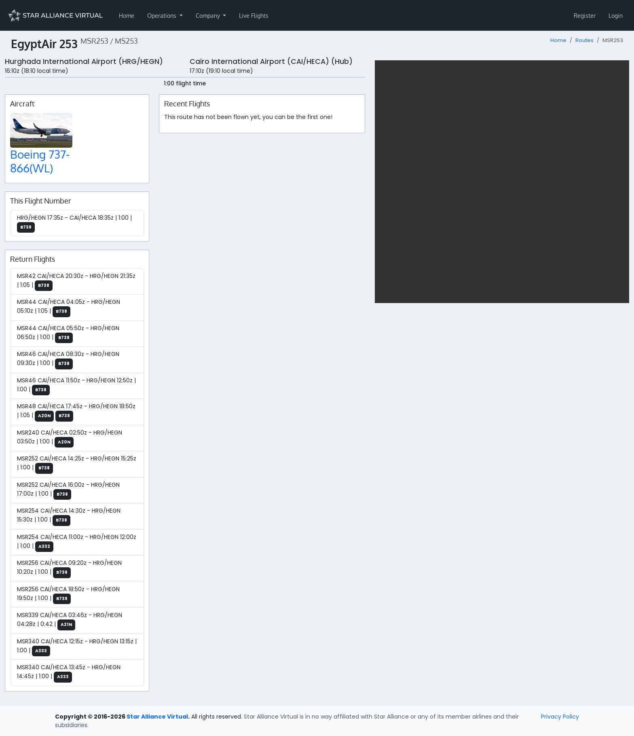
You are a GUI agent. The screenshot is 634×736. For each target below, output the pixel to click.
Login (616, 15)
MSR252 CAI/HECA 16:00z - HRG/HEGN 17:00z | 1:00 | (68, 490)
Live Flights (253, 15)
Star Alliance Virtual (157, 717)
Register (585, 15)
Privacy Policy (560, 717)
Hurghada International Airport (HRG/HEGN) (84, 61)
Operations (162, 15)
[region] (502, 181)
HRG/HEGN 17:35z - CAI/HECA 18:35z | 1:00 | (74, 223)
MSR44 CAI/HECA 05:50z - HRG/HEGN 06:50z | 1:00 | (68, 334)
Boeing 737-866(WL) (40, 161)
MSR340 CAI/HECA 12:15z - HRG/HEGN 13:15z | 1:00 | (77, 647)
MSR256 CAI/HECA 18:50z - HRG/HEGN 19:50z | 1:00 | (68, 594)
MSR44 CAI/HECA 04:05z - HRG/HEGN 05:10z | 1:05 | (68, 307)
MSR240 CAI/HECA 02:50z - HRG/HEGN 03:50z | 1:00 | (69, 438)
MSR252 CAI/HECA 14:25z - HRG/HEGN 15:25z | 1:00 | (76, 464)
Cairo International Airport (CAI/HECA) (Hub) (271, 61)
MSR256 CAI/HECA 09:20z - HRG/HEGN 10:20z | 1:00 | (69, 568)
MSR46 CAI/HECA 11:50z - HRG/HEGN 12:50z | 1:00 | (76, 386)
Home (126, 15)
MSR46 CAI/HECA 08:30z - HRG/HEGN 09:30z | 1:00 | (68, 359)
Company (209, 15)
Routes (584, 40)
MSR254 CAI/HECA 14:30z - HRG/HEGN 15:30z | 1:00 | (68, 516)
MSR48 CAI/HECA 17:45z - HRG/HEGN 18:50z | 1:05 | (76, 412)
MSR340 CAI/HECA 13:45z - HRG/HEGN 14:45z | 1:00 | (68, 673)
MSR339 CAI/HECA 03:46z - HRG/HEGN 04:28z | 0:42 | (69, 620)
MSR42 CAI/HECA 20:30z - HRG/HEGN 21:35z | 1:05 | (76, 281)
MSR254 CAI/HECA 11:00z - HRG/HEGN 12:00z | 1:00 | (76, 542)
